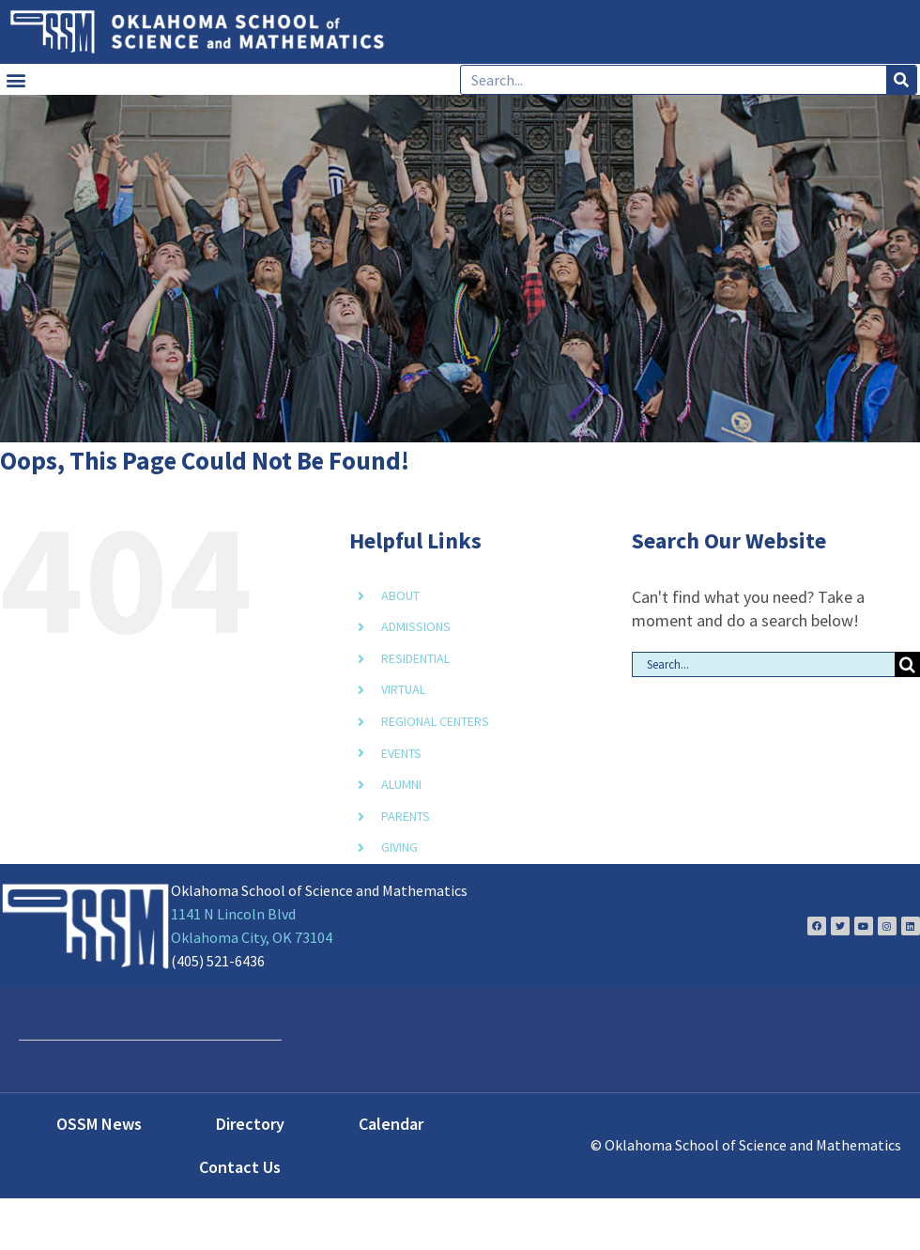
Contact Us (240, 1167)
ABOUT (400, 595)
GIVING (399, 847)
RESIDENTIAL (415, 658)
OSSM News (99, 1123)
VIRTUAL (403, 689)
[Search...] (763, 664)
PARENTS (405, 816)
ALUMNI (401, 784)
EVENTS (401, 753)
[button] (15, 79)
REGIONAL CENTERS (435, 721)
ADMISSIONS (416, 626)
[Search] (901, 80)
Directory (250, 1123)
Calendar (391, 1123)
